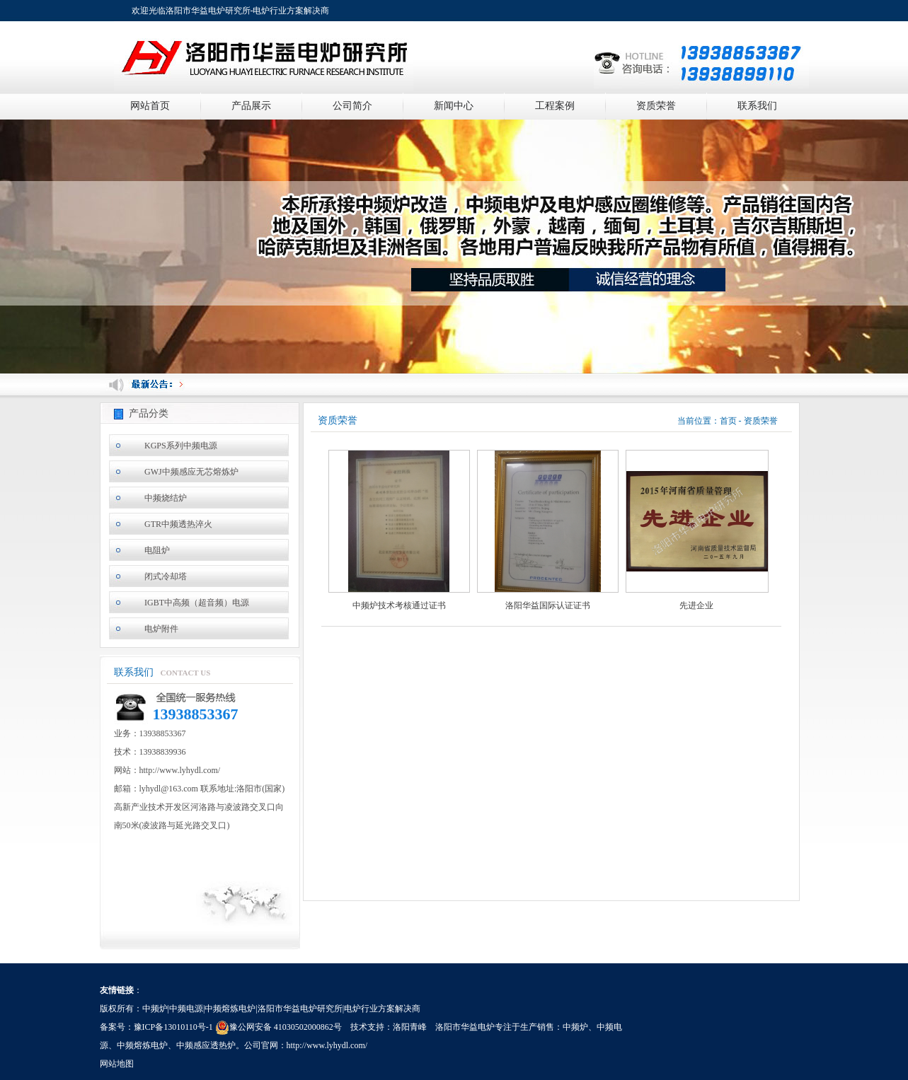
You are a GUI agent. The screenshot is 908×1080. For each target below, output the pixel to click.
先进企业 (696, 605)
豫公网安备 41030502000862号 (278, 1027)
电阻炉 (157, 550)
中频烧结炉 (165, 498)
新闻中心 (453, 105)
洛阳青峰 (410, 1027)
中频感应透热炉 (206, 1045)
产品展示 (251, 105)
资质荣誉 (656, 105)
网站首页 (150, 105)
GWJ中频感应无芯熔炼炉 (191, 472)
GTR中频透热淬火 (178, 524)
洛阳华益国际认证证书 (547, 605)
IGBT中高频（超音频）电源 (196, 603)
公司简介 (352, 105)
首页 (728, 421)
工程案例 (555, 105)
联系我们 (757, 105)
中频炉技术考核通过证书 (399, 605)
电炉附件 (161, 629)
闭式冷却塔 (165, 576)
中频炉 (575, 1027)
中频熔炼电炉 (142, 1045)
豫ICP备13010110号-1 (173, 1027)
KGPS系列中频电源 (180, 446)
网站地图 (117, 1064)
